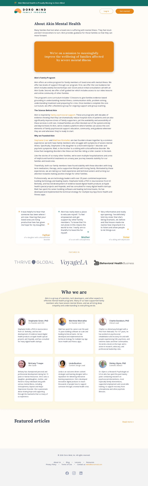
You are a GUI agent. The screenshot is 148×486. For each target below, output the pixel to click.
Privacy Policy (51, 464)
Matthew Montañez (61, 140)
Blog (68, 462)
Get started (125, 11)
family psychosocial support (63, 115)
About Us (57, 462)
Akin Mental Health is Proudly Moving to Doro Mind (41, 3)
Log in (106, 11)
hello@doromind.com (94, 464)
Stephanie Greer (41, 140)
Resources (90, 462)
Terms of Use (66, 464)
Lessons (78, 462)
